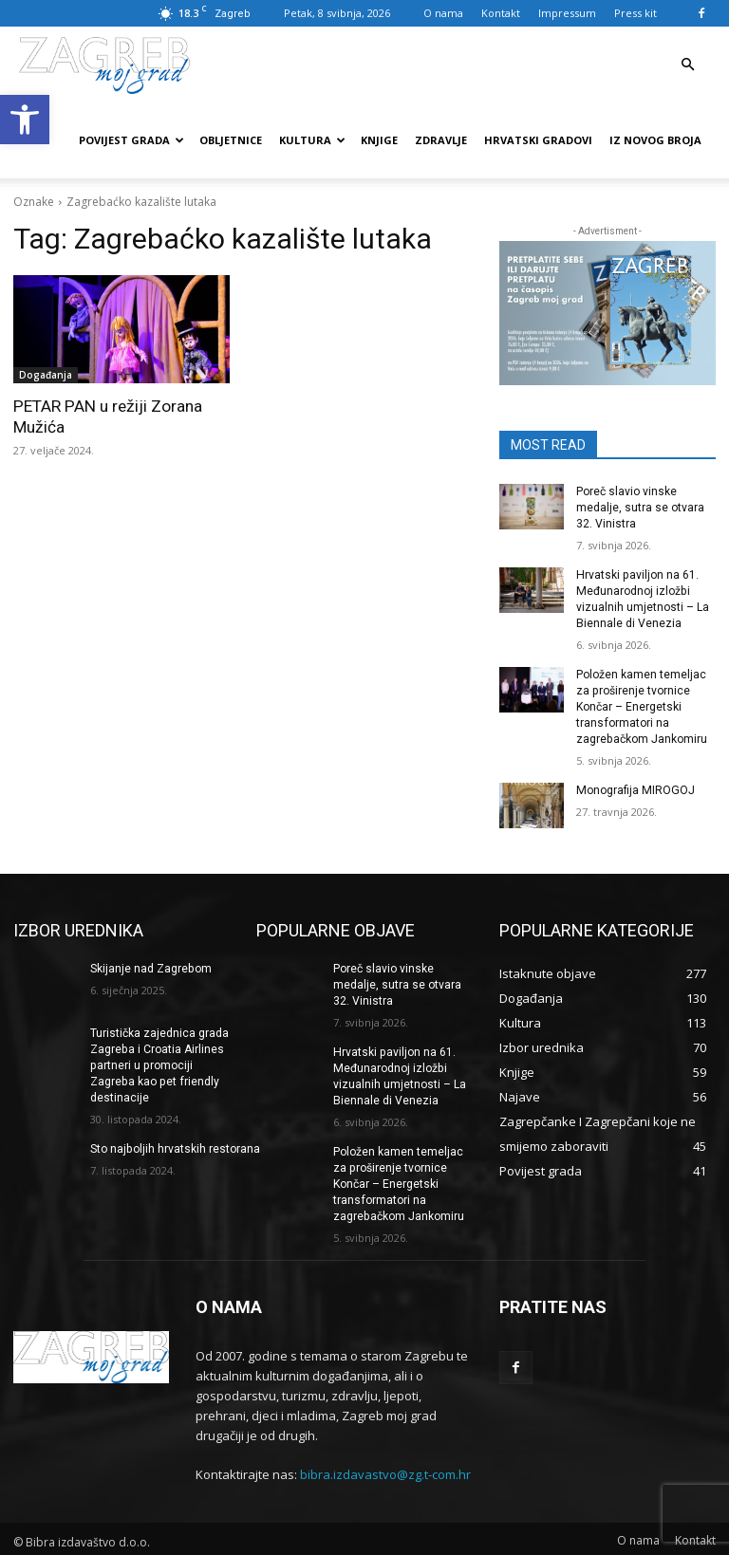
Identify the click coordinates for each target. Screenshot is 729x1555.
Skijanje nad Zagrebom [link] (150, 965)
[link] (24, 119)
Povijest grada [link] (131, 140)
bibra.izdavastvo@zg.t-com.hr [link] (385, 1469)
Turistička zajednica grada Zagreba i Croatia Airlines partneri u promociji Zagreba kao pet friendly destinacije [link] (159, 1062)
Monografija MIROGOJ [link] (634, 788)
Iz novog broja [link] (655, 140)
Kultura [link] (312, 140)
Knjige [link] (379, 140)
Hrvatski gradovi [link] (538, 140)
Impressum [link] (567, 13)
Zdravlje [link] (441, 140)
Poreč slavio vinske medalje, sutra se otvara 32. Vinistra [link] (640, 507)
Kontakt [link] (500, 13)
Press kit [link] (635, 13)
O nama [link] (443, 13)
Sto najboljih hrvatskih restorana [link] (174, 1145)
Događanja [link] (45, 374)
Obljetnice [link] (230, 140)
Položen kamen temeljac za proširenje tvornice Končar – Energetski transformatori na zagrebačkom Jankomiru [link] (641, 705)
